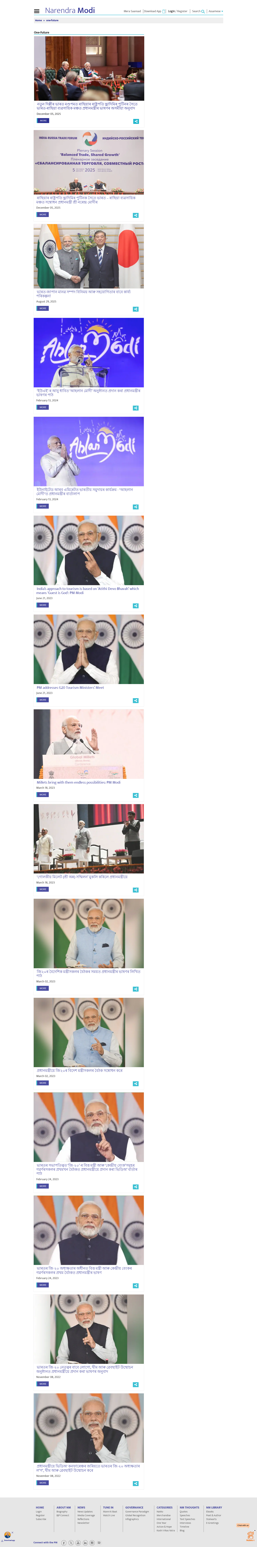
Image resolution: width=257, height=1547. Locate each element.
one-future (52, 20)
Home (38, 20)
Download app (9, 1540)
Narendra (70, 10)
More (43, 120)
